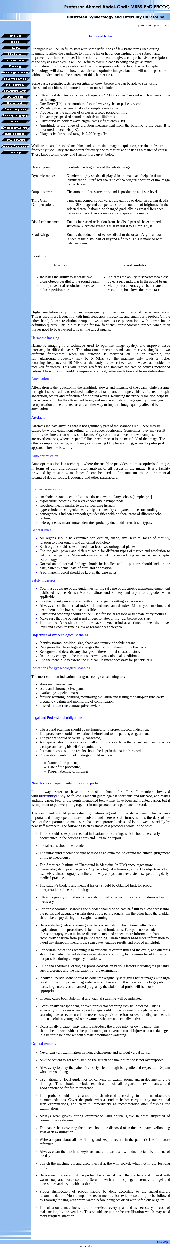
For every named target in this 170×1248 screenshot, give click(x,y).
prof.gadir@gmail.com (154, 25)
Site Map (162, 1242)
